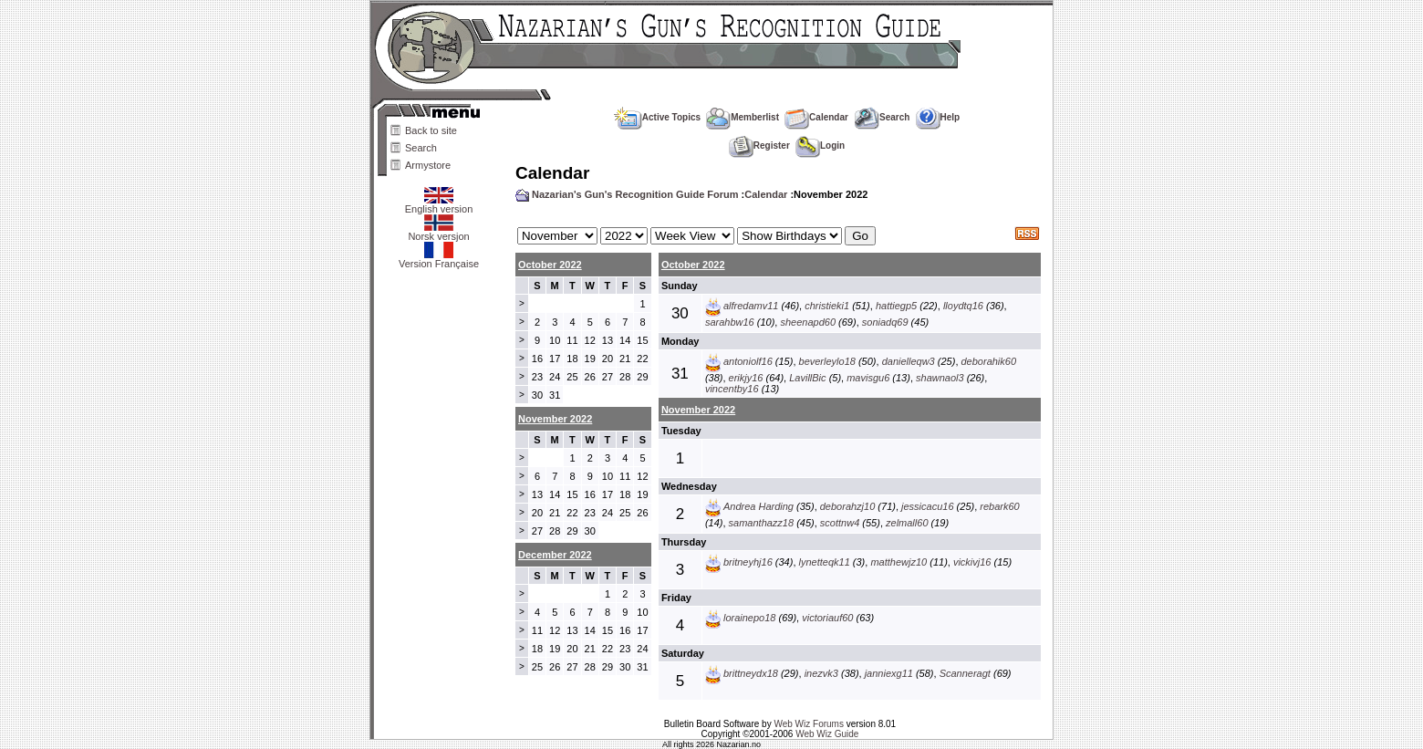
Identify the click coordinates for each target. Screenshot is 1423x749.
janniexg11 (889, 673)
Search (421, 147)
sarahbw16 (729, 322)
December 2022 (555, 554)
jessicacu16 (927, 506)
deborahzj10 (848, 506)
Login (820, 145)
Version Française (439, 259)
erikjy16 (746, 377)
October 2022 (550, 264)
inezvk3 (821, 673)
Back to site (431, 130)
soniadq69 (885, 322)
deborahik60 (989, 361)
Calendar (816, 117)
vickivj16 (972, 562)
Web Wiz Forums (809, 724)
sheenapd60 (808, 322)
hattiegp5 (896, 305)
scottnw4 (839, 522)
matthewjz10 (898, 562)
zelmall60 (907, 522)
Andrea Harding (758, 506)
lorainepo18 (749, 617)
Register (759, 145)
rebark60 (999, 506)
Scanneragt (965, 673)
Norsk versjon (438, 232)
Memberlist (742, 117)
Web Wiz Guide (826, 734)
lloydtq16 (963, 305)
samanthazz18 (762, 522)
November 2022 (698, 409)
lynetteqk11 (824, 562)
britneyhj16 (748, 562)
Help (938, 117)
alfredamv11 (751, 305)
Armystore (428, 165)
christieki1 (827, 305)
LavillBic (807, 377)
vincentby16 (732, 388)
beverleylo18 (827, 361)
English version (439, 204)
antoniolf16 (748, 361)
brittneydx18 (750, 673)
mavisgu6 (868, 377)
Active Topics (657, 117)
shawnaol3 (940, 377)
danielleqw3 (908, 361)
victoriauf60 (827, 617)
